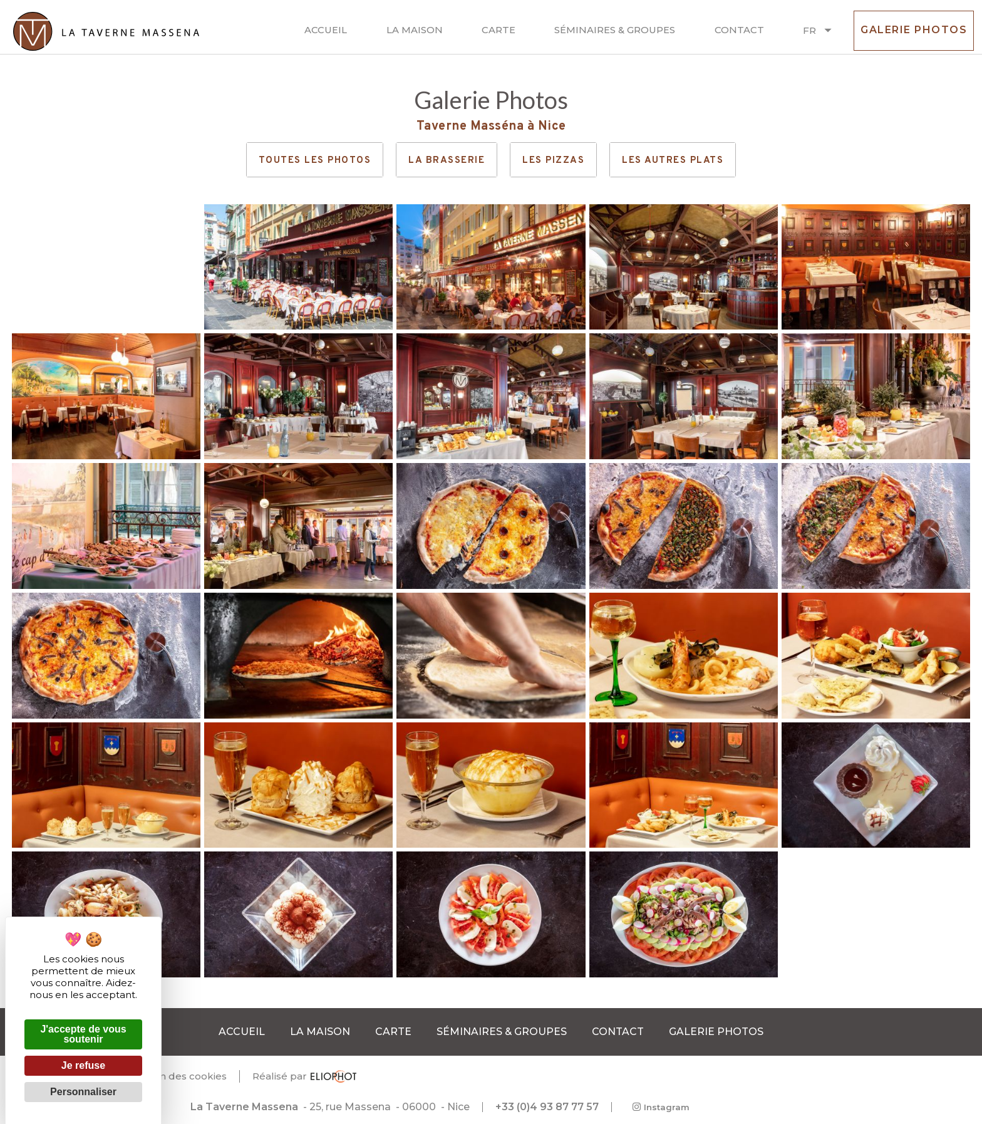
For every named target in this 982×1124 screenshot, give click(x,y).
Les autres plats (672, 161)
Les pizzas (553, 161)
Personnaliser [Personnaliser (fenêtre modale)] (83, 1091)
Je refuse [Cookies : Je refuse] (83, 1065)
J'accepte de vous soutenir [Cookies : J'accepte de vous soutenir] (83, 1034)
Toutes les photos (315, 161)
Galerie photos (914, 35)
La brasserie (446, 161)
